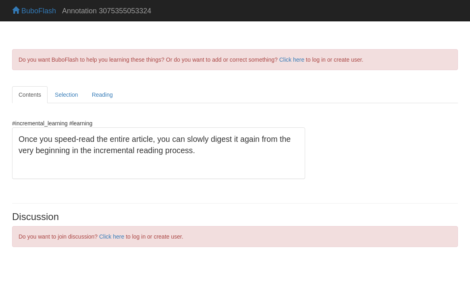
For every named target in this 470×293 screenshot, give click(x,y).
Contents (30, 94)
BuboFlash (34, 11)
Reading (102, 94)
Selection (66, 94)
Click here (291, 59)
